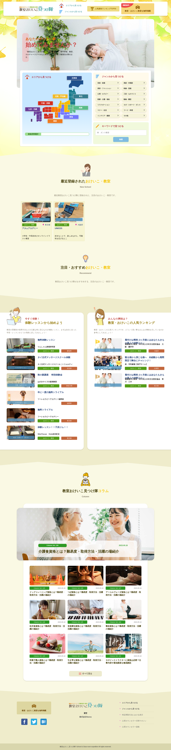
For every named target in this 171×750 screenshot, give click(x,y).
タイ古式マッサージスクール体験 (54, 357)
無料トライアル (45, 410)
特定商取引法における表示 (132, 715)
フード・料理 (128, 110)
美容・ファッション (104, 88)
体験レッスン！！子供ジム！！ (53, 427)
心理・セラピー (102, 94)
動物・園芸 (127, 99)
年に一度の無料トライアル (51, 392)
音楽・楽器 (101, 83)
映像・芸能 (127, 88)
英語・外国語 (128, 83)
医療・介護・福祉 (103, 99)
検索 (121, 139)
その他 (126, 116)
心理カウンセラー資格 (130, 727)
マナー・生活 (102, 110)
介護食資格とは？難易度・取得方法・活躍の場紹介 (78, 551)
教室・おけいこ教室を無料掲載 (137, 7)
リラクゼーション (103, 105)
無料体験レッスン (46, 340)
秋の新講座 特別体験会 (50, 375)
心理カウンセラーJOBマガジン (134, 721)
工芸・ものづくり (130, 94)
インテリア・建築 (103, 116)
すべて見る (85, 674)
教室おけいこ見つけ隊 (36, 9)
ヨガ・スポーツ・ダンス (132, 105)
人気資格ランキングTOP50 (105, 9)
